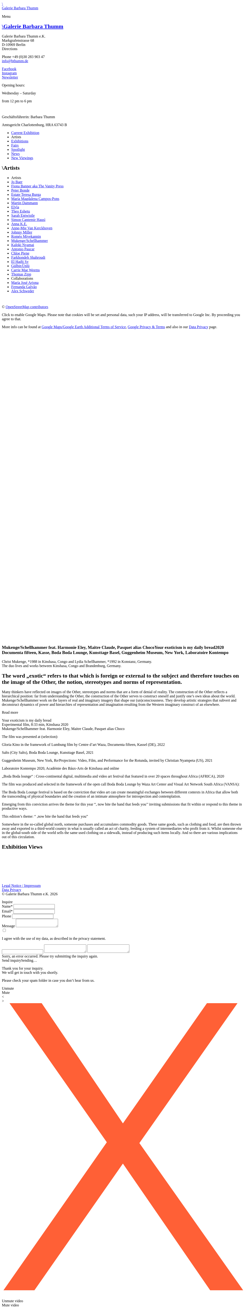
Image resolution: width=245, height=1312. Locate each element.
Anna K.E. (19, 224)
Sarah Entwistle (23, 215)
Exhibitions (19, 141)
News (15, 154)
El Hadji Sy (20, 262)
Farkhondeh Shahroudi (28, 257)
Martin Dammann (24, 203)
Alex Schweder (22, 291)
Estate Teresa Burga (26, 194)
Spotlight (18, 150)
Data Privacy (198, 327)
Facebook (9, 69)
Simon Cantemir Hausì (28, 220)
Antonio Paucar (23, 249)
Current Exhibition (25, 133)
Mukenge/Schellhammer (29, 241)
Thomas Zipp (21, 274)
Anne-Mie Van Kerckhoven (31, 228)
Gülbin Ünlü (20, 266)
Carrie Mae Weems (25, 270)
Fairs (15, 145)
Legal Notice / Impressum (21, 886)
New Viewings (22, 158)
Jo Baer (16, 182)
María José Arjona (24, 283)
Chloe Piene (20, 253)
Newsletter (10, 77)
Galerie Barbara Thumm (32, 26)
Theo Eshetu (20, 211)
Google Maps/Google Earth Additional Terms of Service (84, 327)
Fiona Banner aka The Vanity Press (37, 186)
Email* (7, 911)
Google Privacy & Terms (146, 327)
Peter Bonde (20, 190)
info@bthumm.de (15, 61)
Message (8, 927)
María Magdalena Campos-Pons (35, 199)
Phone (6, 916)
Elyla (15, 207)
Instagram (9, 73)
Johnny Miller (21, 232)
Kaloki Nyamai (22, 245)
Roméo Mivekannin (26, 236)
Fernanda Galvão (24, 287)
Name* (7, 906)
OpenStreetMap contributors (27, 307)
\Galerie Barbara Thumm (20, 6)
